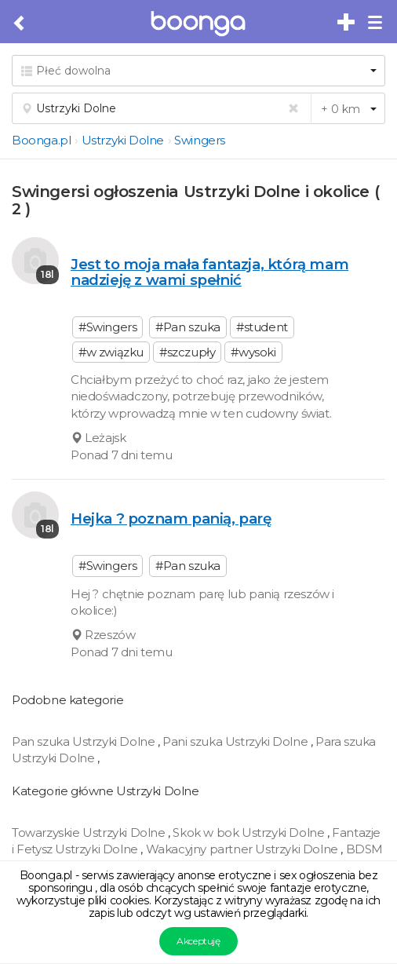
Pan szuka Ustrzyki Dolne (85, 741)
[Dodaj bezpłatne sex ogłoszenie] (346, 23)
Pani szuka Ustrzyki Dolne (236, 741)
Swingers (199, 140)
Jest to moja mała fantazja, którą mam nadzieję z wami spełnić (209, 272)
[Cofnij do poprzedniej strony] (20, 23)
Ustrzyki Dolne (123, 140)
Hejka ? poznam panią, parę (171, 518)
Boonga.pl (41, 140)
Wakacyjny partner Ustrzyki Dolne (243, 849)
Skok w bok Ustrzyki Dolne (250, 832)
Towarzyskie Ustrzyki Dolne (90, 832)
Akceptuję (198, 941)
